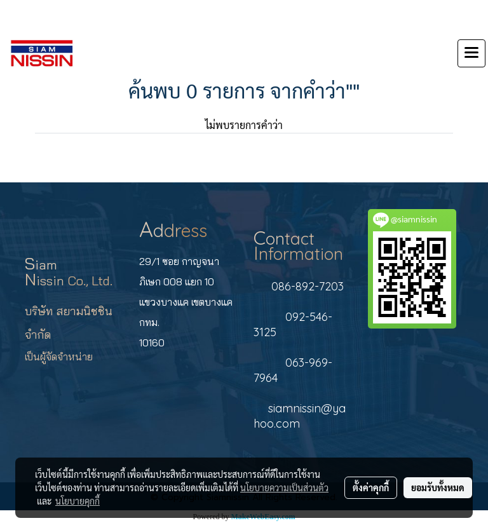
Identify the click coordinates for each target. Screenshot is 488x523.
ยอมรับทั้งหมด (437, 487)
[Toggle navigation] (471, 53)
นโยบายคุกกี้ (77, 500)
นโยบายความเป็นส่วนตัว (284, 487)
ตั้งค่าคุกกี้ (371, 487)
